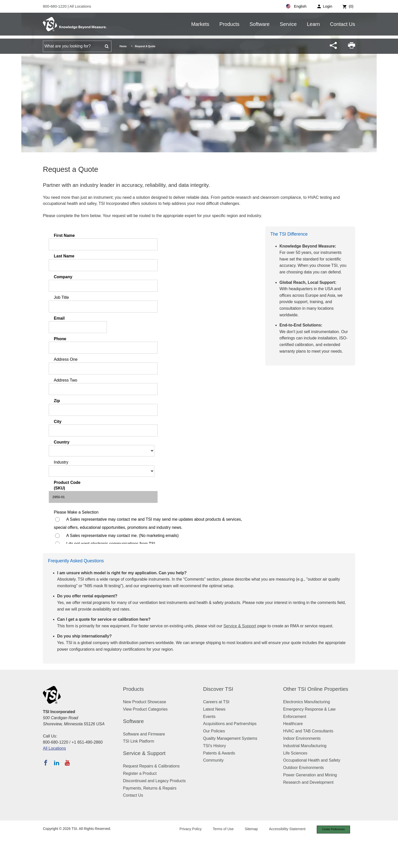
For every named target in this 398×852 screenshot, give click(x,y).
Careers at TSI (216, 702)
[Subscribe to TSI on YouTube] (67, 762)
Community (213, 760)
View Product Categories (145, 709)
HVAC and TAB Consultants (308, 731)
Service (288, 24)
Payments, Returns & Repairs (150, 788)
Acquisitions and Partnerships (230, 724)
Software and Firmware (144, 734)
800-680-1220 (55, 6)
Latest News (214, 709)
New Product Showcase (144, 702)
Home (123, 46)
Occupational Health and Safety (311, 760)
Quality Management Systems (230, 738)
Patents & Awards (219, 753)
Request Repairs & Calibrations (151, 766)
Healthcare (293, 724)
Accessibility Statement (284, 829)
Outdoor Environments (303, 767)
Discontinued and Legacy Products (154, 781)
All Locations (80, 6)
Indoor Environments (302, 738)
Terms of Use (219, 829)
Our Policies (214, 731)
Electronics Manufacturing (306, 702)
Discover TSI (218, 689)
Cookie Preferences (331, 829)
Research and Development (308, 782)
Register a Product (140, 773)
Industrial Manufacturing (305, 746)
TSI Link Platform (138, 741)
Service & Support (239, 626)
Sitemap (247, 829)
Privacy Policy (187, 829)
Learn (313, 24)
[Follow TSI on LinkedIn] (56, 762)
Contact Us (342, 24)
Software (260, 24)
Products (229, 24)
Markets (200, 24)
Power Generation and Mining (310, 775)
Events (209, 716)
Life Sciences (295, 753)
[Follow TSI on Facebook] (45, 762)
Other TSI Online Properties (315, 689)
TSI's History (214, 746)
